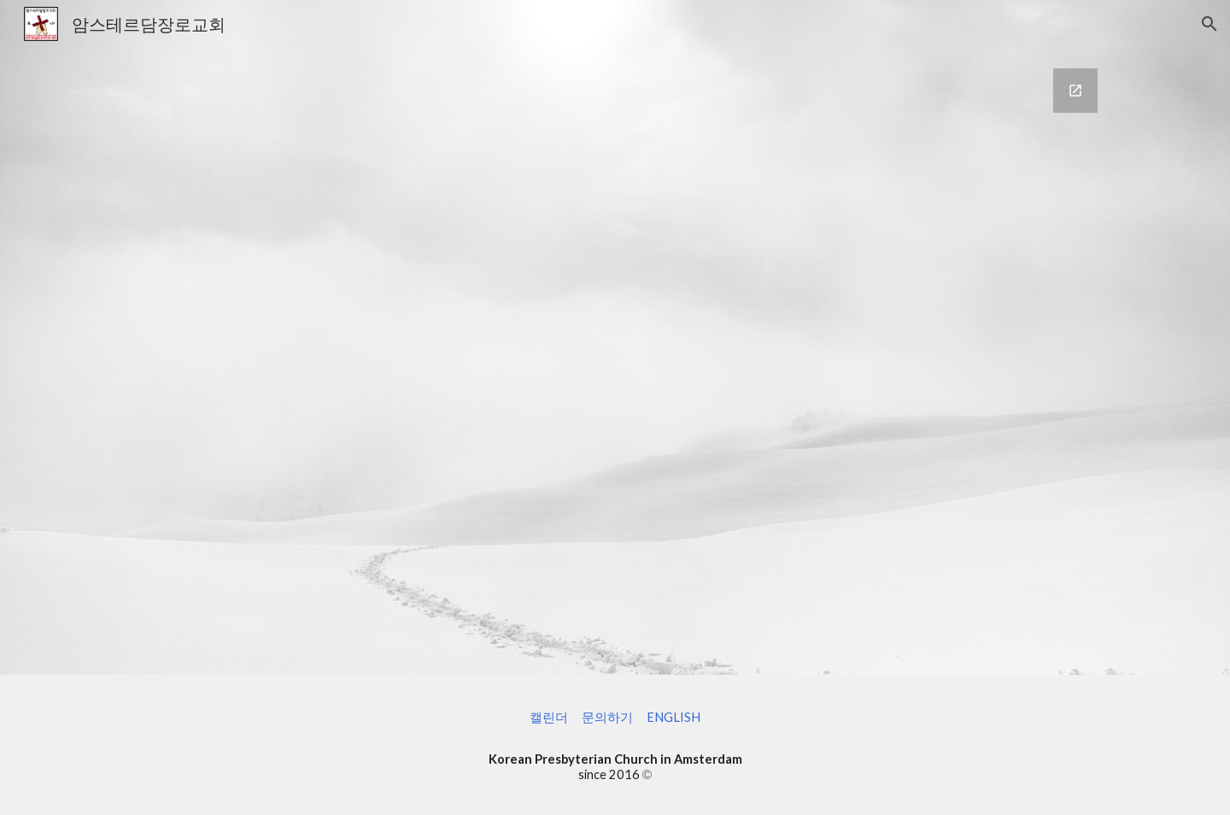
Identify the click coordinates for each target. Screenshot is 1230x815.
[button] (1209, 23)
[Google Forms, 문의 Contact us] (615, 361)
